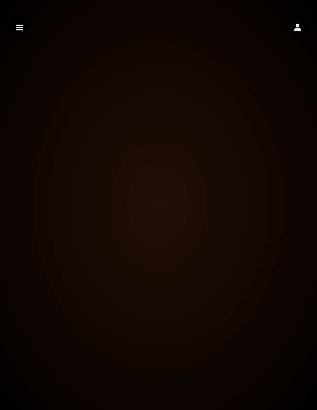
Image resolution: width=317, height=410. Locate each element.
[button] (297, 28)
